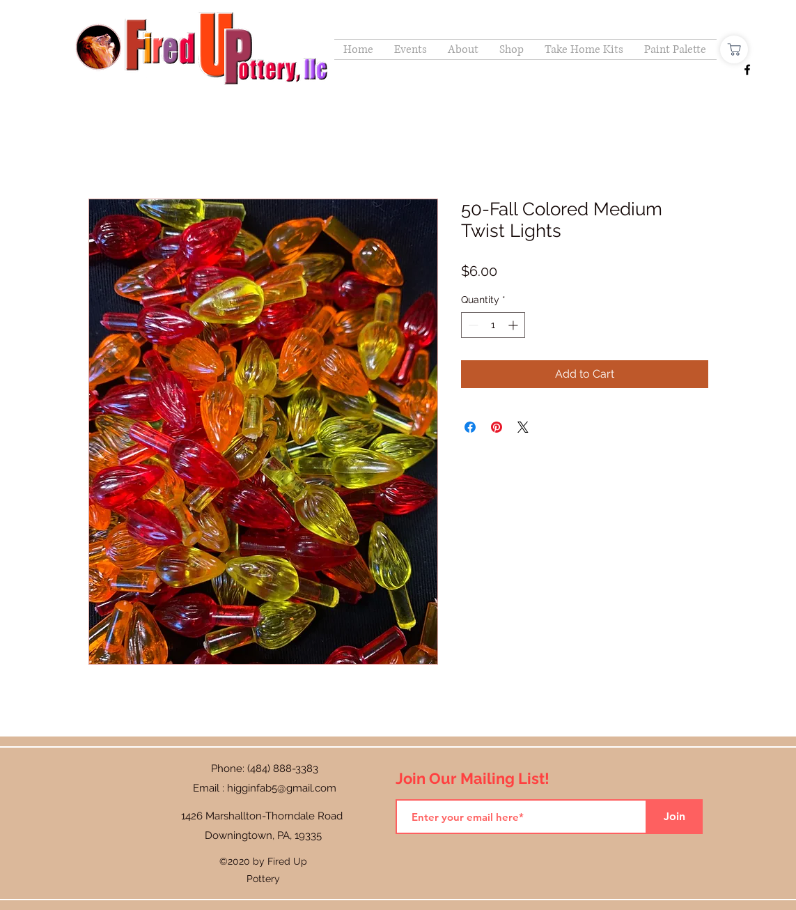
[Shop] (734, 49)
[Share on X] (523, 427)
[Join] (675, 816)
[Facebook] (747, 70)
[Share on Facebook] (470, 427)
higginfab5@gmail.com (281, 788)
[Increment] (514, 325)
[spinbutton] (493, 325)
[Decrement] (472, 325)
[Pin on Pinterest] (496, 427)
